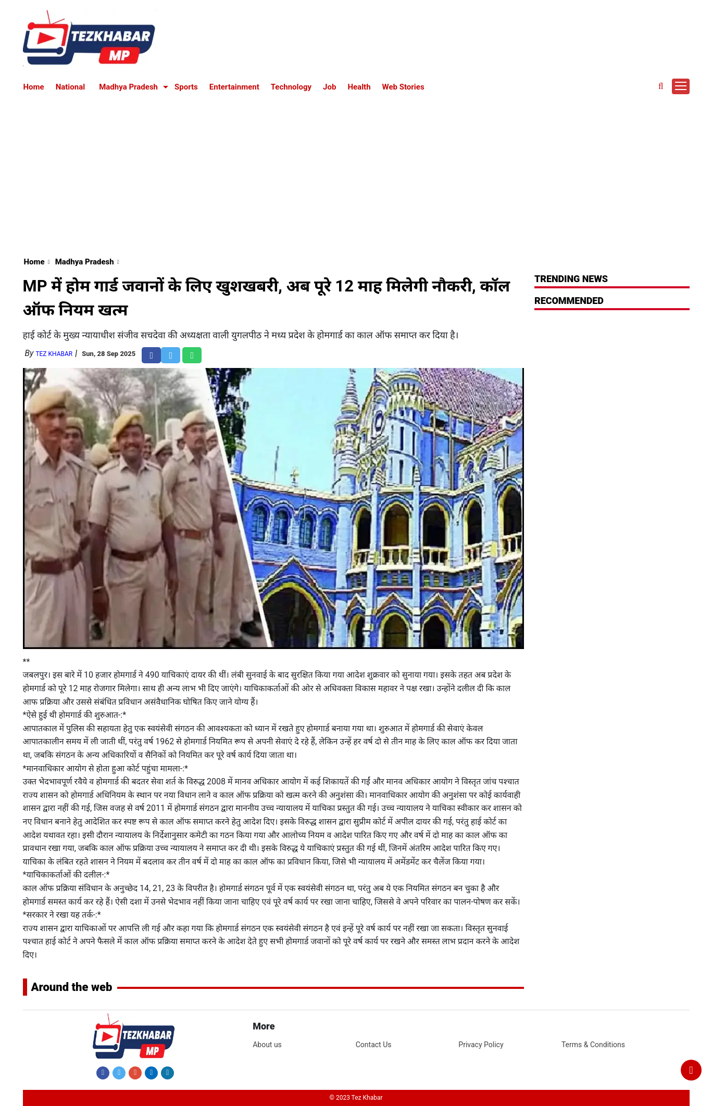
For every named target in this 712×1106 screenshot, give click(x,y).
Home (33, 87)
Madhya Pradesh (128, 87)
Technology (291, 87)
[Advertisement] (356, 173)
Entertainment (234, 87)
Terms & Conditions (593, 1044)
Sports (186, 87)
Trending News (571, 278)
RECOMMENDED (569, 300)
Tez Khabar (53, 354)
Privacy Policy (480, 1044)
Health (358, 87)
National (70, 87)
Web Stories (403, 87)
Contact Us (374, 1044)
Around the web (72, 987)
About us (267, 1044)
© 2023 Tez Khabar (356, 1097)
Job (329, 87)
